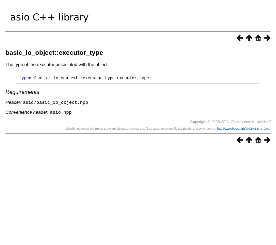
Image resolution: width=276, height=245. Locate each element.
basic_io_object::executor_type (54, 52)
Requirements (22, 93)
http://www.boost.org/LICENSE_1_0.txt (243, 129)
